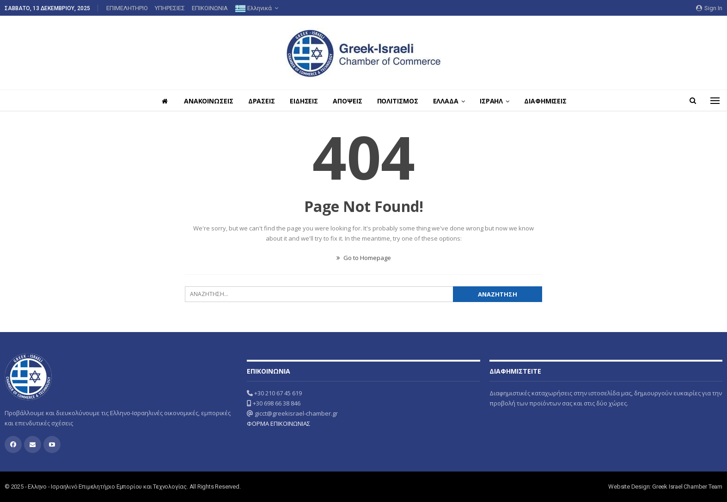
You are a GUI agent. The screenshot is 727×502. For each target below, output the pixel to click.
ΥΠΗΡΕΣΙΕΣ (170, 8)
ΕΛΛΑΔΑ (448, 101)
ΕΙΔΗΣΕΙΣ (302, 101)
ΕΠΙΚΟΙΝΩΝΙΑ (210, 8)
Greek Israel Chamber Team (687, 486)
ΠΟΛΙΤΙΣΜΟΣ (399, 101)
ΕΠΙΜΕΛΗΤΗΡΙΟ (127, 8)
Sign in (709, 8)
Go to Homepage (363, 258)
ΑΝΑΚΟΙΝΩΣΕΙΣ (204, 101)
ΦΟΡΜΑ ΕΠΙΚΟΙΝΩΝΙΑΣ (278, 423)
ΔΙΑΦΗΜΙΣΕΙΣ (551, 101)
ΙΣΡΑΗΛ (495, 101)
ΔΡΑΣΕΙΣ (258, 101)
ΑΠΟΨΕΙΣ (347, 101)
